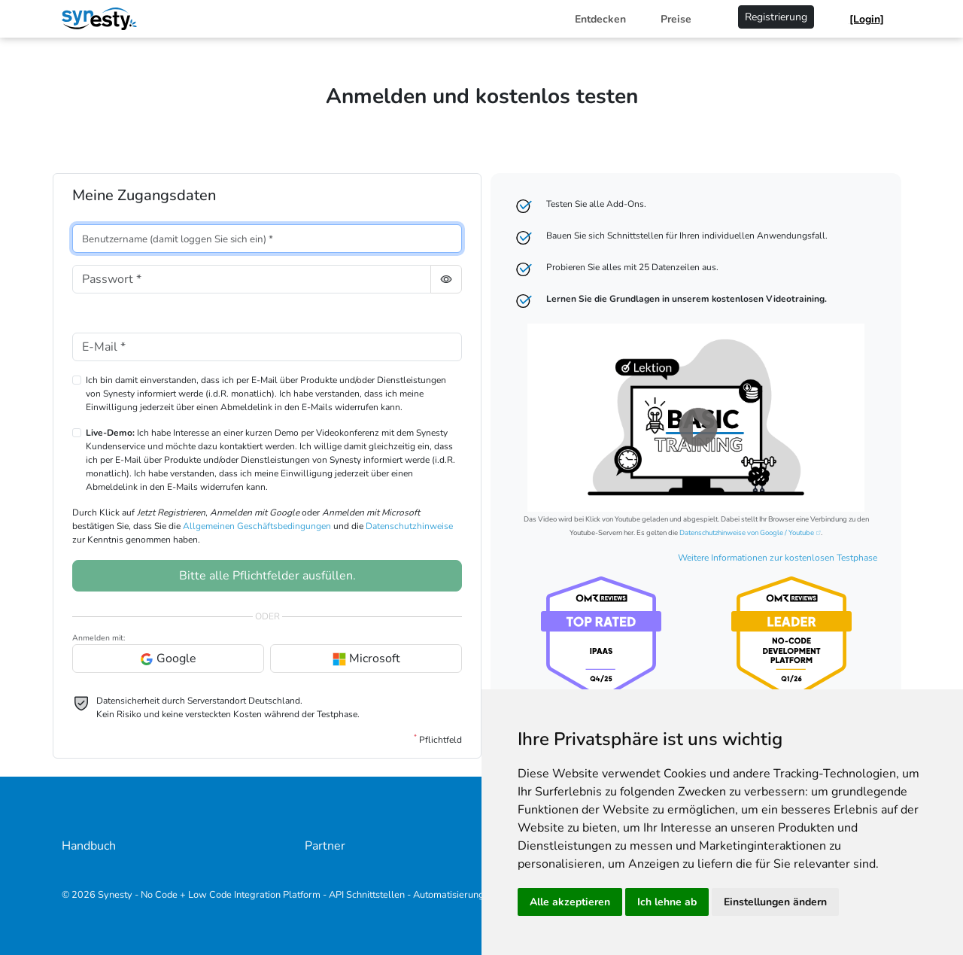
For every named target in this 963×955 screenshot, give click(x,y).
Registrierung (776, 17)
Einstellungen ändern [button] (775, 902)
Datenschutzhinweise (409, 526)
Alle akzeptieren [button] (570, 902)
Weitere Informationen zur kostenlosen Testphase (777, 558)
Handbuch (89, 846)
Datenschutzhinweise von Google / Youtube (746, 532)
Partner (325, 846)
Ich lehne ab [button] (667, 902)
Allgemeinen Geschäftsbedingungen (257, 526)
